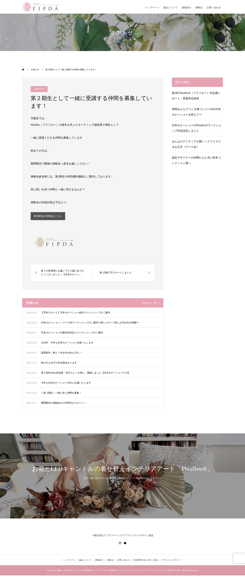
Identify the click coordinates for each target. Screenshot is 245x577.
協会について (170, 7)
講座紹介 (186, 7)
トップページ (152, 7)
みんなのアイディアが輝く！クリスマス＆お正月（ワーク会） (196, 144)
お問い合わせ (214, 7)
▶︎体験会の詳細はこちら (49, 216)
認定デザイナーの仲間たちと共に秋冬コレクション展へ (196, 160)
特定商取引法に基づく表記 (145, 561)
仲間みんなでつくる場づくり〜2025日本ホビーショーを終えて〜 (196, 112)
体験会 (198, 7)
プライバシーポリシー (172, 561)
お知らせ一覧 (149, 304)
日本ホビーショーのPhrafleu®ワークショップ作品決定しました (196, 128)
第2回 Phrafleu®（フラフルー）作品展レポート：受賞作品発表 (196, 96)
